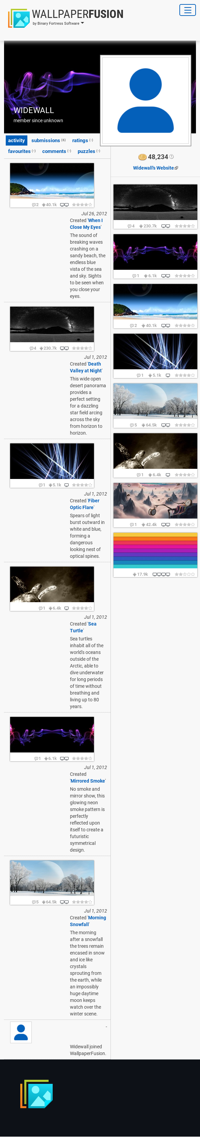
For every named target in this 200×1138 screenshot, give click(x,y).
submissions (48, 140)
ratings (82, 140)
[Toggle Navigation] (187, 10)
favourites (22, 151)
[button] (64, 18)
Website (153, 168)
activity (16, 140)
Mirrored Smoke (88, 781)
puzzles (89, 151)
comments (56, 151)
